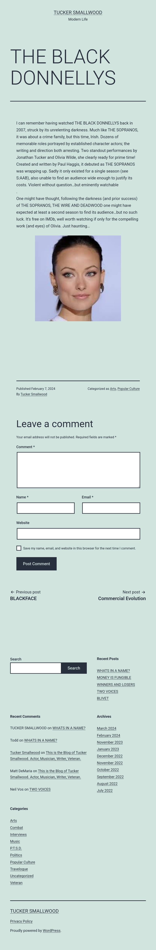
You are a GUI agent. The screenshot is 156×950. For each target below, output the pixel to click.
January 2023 (108, 749)
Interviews (18, 834)
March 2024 (106, 728)
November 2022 (110, 763)
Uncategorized (22, 876)
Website (23, 523)
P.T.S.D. (16, 848)
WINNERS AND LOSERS (116, 684)
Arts (113, 389)
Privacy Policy (21, 921)
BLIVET (103, 698)
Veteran (16, 883)
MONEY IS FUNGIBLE (114, 677)
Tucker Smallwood (78, 12)
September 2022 (110, 777)
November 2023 (110, 742)
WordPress (51, 930)
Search (15, 659)
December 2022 (110, 756)
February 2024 (108, 735)
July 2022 (105, 790)
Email (87, 497)
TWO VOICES (107, 691)
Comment (25, 447)
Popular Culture (129, 389)
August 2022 (107, 784)
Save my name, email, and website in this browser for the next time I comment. (79, 548)
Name (22, 497)
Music (15, 841)
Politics (16, 855)
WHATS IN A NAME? (113, 671)
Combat (16, 827)
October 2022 (108, 770)
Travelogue (19, 869)
